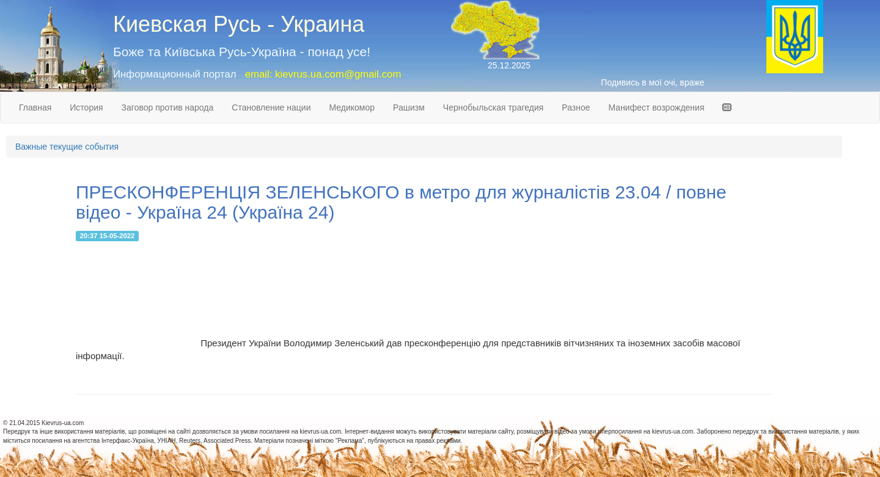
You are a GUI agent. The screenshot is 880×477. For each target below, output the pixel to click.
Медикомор (352, 107)
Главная (35, 107)
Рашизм (409, 107)
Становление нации (271, 107)
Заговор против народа (168, 107)
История (86, 107)
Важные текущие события (67, 146)
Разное (576, 107)
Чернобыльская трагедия (493, 107)
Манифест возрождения (657, 107)
